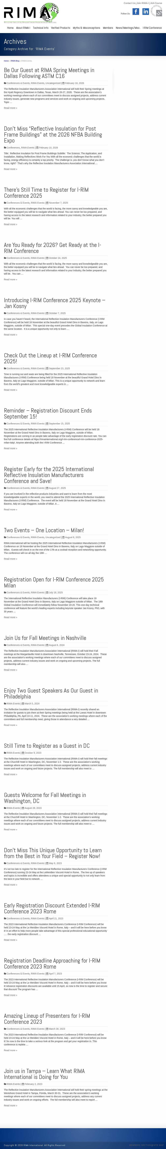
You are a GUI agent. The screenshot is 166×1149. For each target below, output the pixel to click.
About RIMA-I (23, 28)
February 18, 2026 (73, 83)
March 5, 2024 (31, 703)
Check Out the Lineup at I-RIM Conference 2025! (50, 358)
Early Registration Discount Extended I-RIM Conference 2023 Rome (52, 908)
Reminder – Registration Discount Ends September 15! (48, 413)
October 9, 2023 (31, 753)
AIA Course (156, 3)
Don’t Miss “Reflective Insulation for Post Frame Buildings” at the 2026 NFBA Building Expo (53, 134)
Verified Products (60, 28)
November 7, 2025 (57, 202)
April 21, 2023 (54, 918)
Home (10, 28)
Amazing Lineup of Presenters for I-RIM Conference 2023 (47, 1019)
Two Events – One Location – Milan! (44, 530)
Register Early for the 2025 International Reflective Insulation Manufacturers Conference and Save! (49, 475)
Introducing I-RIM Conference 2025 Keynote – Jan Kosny (54, 303)
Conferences (13, 147)
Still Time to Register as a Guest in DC (47, 746)
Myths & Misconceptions (86, 28)
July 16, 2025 (54, 592)
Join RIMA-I (143, 3)
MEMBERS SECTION (140, 1145)
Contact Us (129, 3)
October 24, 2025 (56, 258)
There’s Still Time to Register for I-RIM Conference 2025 (46, 192)
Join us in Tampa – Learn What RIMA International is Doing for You (44, 1074)
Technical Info (40, 28)
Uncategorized (52, 83)
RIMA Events (37, 83)
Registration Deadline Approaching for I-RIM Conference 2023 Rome (52, 963)
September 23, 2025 (58, 368)
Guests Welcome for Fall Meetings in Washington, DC (45, 798)
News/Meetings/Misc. (128, 28)
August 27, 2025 (56, 488)
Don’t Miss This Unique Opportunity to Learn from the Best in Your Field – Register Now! (53, 853)
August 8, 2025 (71, 537)
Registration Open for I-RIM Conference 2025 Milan (54, 582)
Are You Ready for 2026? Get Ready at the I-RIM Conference (52, 248)
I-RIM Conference (152, 28)
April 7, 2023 (54, 973)
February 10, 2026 (47, 147)
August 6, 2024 (55, 645)
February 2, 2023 (32, 1084)
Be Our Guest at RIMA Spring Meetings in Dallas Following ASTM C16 (49, 73)
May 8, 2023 (54, 863)
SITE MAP (158, 1145)
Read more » (10, 108)
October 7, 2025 (55, 313)
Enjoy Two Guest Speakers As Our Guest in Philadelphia (51, 693)
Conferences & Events (18, 83)
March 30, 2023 (55, 1029)
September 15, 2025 (58, 423)
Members (108, 28)
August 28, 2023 (32, 808)
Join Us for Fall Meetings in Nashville (45, 638)
